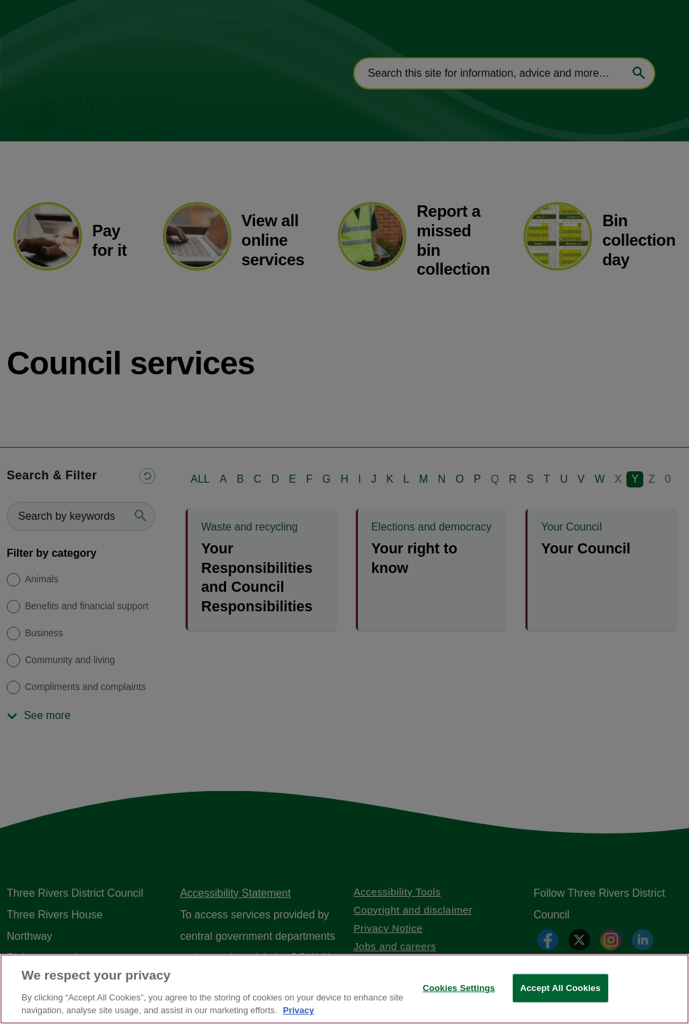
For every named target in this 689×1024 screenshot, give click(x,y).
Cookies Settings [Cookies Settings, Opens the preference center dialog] (459, 988)
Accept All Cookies (560, 988)
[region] (344, 989)
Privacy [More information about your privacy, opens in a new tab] (298, 1010)
